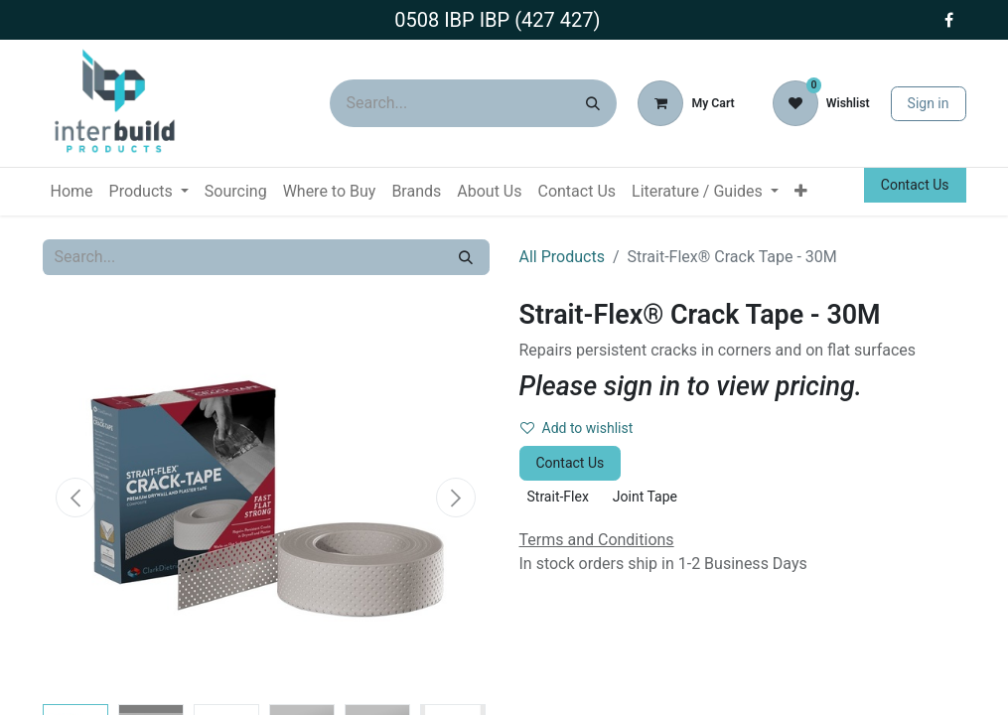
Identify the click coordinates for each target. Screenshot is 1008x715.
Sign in (928, 103)
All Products (562, 256)
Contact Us (915, 185)
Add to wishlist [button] (577, 428)
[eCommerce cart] (686, 103)
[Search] (593, 103)
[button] (76, 497)
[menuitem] (72, 192)
